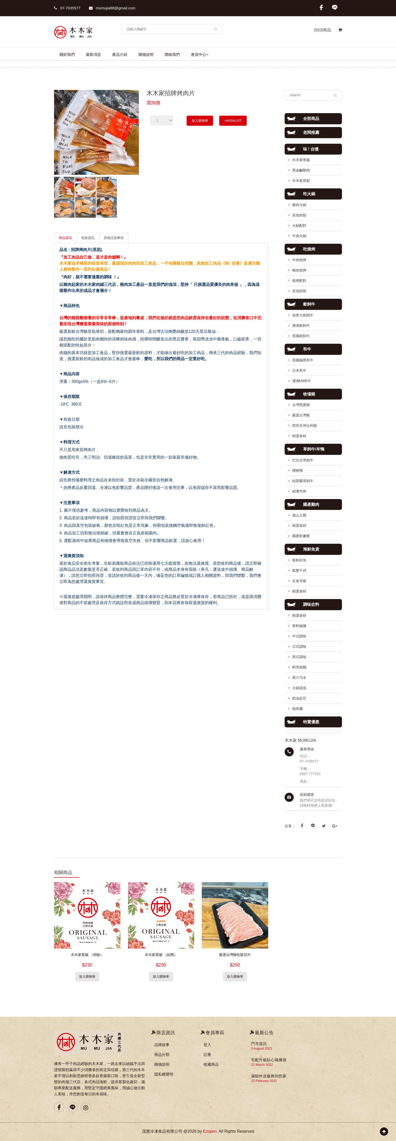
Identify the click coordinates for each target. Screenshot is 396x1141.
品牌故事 (161, 1045)
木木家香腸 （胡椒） (87, 954)
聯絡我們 (172, 54)
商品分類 (161, 1054)
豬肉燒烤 (299, 270)
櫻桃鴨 (297, 470)
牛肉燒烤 (299, 260)
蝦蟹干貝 (299, 570)
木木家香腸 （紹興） (161, 954)
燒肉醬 (297, 709)
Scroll (384, 1131)
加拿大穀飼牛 (302, 315)
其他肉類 (299, 215)
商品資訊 (65, 238)
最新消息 (93, 54)
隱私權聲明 (163, 1074)
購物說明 (146, 54)
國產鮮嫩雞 (301, 536)
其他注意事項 (113, 238)
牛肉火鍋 (299, 236)
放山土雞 (299, 515)
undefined (161, 120)
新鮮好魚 (299, 560)
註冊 (207, 1054)
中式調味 (299, 636)
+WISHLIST (233, 120)
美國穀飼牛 (301, 336)
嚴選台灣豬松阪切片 (235, 954)
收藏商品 (211, 1064)
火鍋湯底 (299, 688)
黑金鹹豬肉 (301, 170)
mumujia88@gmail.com (112, 8)
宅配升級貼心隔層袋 (268, 1060)
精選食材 (299, 436)
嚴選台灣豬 (301, 415)
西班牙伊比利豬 (304, 426)
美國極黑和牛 (302, 360)
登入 (207, 1045)
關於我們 (67, 54)
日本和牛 (299, 370)
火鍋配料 (299, 226)
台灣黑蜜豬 (301, 405)
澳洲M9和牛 (301, 381)
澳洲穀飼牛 (301, 326)
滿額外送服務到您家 (268, 1076)
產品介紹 (119, 54)
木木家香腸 (301, 160)
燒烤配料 (299, 281)
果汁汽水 (299, 678)
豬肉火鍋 (299, 205)
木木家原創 (301, 181)
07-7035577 (67, 8)
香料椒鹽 (299, 626)
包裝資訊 (87, 238)
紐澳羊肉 (299, 491)
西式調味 (299, 657)
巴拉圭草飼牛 (302, 460)
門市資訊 (259, 1043)
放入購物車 (200, 120)
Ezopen (210, 1131)
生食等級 (299, 581)
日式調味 (299, 646)
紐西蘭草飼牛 (302, 481)
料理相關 (299, 667)
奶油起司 (299, 698)
